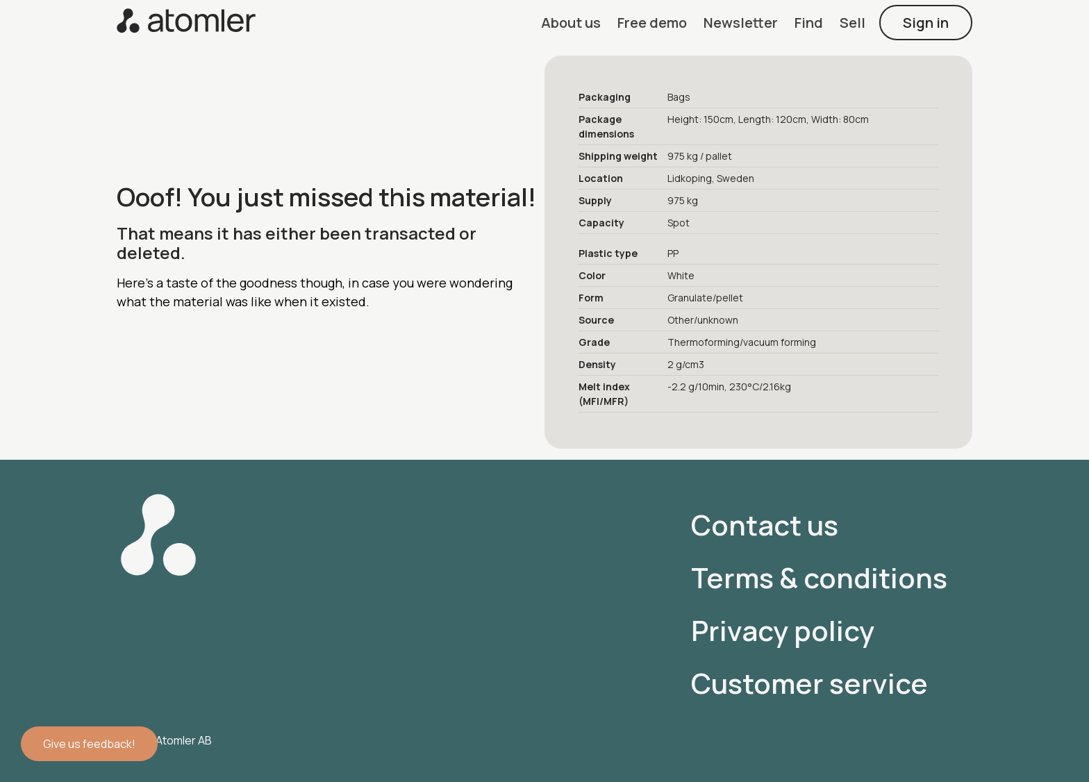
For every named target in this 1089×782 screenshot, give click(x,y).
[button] (571, 22)
